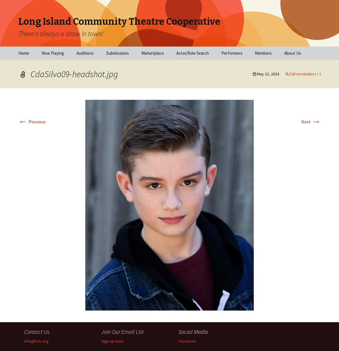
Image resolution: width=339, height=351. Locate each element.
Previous (32, 122)
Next (311, 122)
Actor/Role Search (192, 53)
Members (263, 53)
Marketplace (152, 53)
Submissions (117, 53)
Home (23, 53)
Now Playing (53, 53)
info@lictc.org (36, 341)
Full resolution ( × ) (305, 74)
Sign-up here (112, 341)
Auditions (85, 53)
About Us (292, 53)
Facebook (187, 341)
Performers (231, 53)
